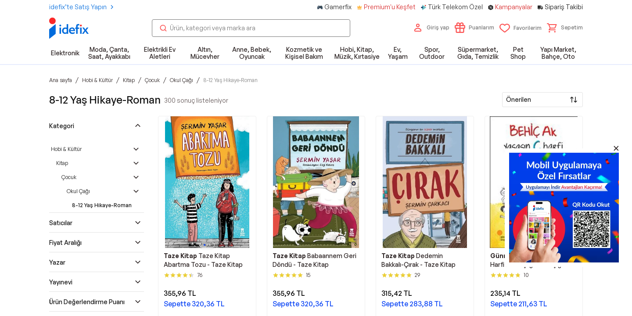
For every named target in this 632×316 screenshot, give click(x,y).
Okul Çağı (78, 191)
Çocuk (68, 177)
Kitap (62, 163)
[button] (565, 27)
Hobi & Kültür (66, 149)
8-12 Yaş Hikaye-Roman (102, 205)
